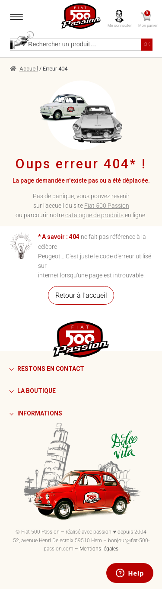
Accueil (28, 68)
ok (147, 44)
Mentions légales (98, 549)
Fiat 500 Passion (106, 205)
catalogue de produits (94, 215)
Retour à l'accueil (81, 295)
